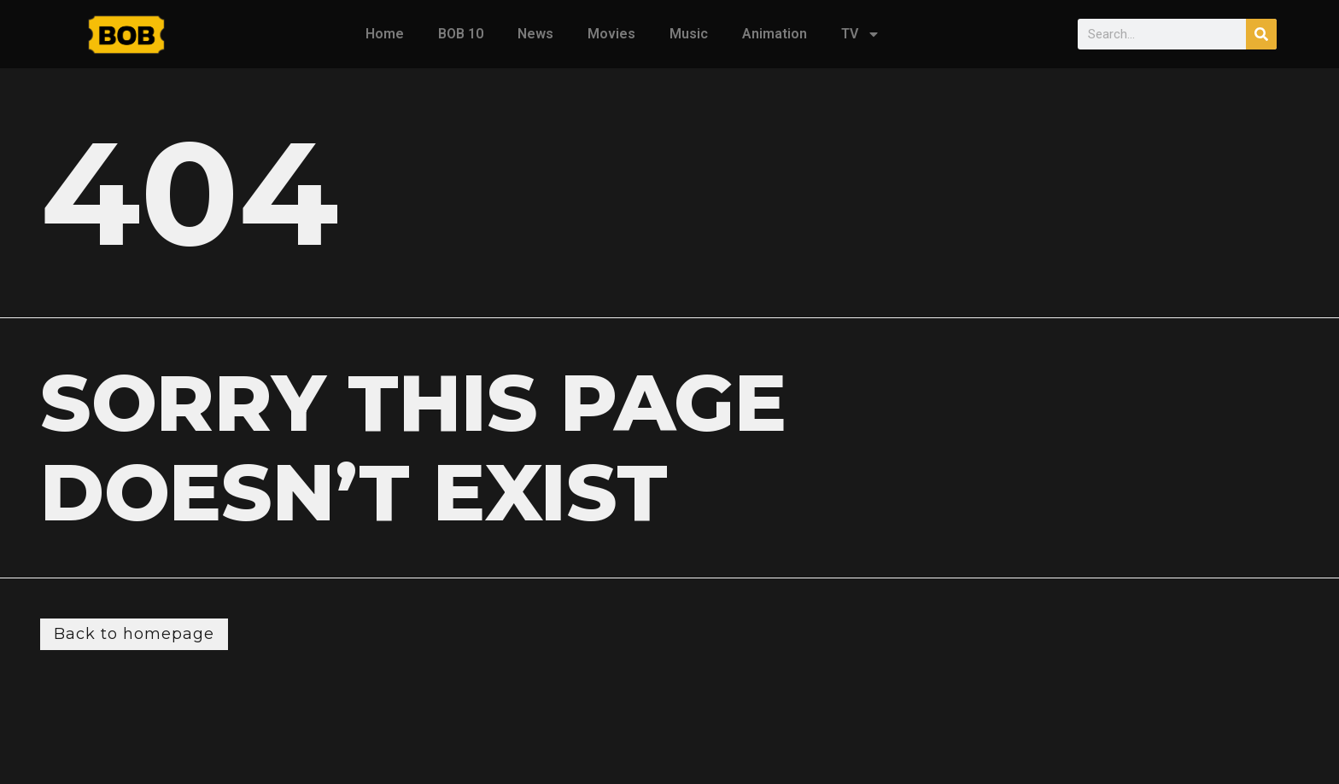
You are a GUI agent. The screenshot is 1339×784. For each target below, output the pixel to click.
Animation (774, 34)
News (535, 34)
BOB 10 (460, 34)
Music (689, 34)
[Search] (1261, 34)
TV (860, 34)
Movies (611, 34)
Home (384, 34)
